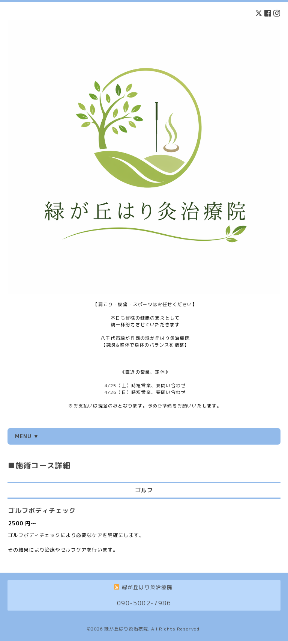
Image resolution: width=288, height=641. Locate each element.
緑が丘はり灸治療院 (126, 629)
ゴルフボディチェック (42, 510)
